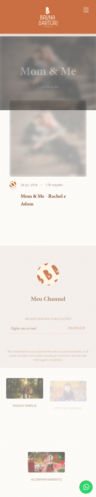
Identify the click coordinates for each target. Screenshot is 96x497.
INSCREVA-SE (76, 331)
